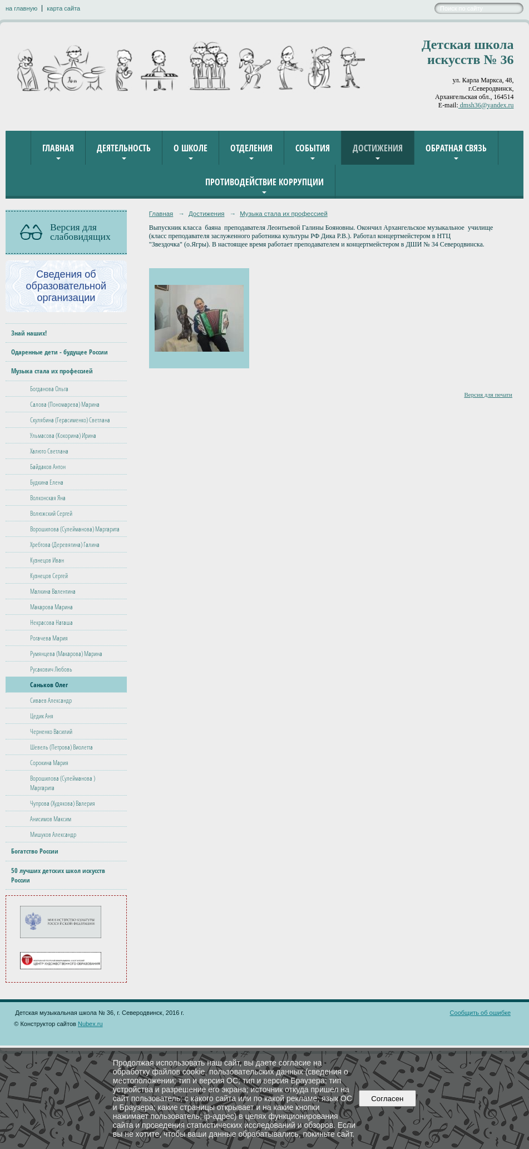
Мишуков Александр (53, 834)
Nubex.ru (90, 1023)
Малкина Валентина (53, 591)
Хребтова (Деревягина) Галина (65, 544)
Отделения (251, 148)
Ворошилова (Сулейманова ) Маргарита (62, 782)
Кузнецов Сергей (49, 575)
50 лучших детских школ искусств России (58, 875)
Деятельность (124, 148)
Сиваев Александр (51, 700)
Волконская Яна (48, 497)
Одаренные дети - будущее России (59, 352)
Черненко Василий (51, 731)
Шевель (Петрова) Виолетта (61, 747)
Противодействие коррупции (264, 182)
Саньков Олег (49, 684)
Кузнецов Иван (47, 560)
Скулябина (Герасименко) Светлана (70, 420)
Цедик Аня (41, 716)
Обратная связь (456, 148)
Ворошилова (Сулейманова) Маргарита (75, 529)
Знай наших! (29, 333)
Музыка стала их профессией (52, 371)
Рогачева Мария (49, 638)
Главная (58, 148)
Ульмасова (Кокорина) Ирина (63, 435)
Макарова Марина (51, 607)
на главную (21, 8)
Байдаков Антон (48, 466)
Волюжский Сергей (51, 513)
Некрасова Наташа (51, 622)
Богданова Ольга (49, 388)
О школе (190, 148)
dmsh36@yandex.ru (486, 105)
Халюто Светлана (49, 451)
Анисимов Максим (50, 818)
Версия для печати (488, 394)
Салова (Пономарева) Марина (65, 404)
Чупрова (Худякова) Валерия (62, 803)
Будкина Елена (46, 482)
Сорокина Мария (49, 762)
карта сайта (63, 8)
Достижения (378, 148)
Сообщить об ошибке (480, 1012)
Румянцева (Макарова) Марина (66, 653)
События (312, 148)
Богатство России (34, 851)
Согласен (387, 1098)
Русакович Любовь (51, 669)
